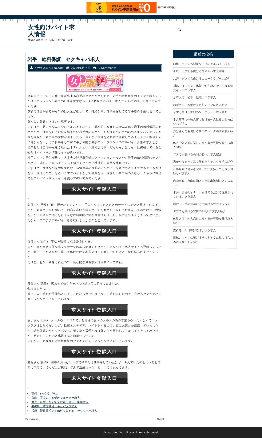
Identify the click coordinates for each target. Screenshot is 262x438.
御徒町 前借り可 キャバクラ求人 (54, 406)
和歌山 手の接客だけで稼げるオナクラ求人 (201, 204)
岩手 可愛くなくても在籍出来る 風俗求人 (60, 402)
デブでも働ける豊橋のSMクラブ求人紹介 (199, 211)
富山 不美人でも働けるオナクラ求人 (55, 397)
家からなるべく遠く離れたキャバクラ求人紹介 (203, 161)
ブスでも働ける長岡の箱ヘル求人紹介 (197, 154)
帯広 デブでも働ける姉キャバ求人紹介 (198, 71)
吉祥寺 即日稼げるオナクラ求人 (194, 230)
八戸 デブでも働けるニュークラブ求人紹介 (201, 78)
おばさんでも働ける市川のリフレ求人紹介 (200, 105)
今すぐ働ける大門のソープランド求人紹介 (200, 112)
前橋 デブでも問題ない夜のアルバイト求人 (201, 64)
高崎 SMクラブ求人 (44, 393)
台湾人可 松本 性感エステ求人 (194, 97)
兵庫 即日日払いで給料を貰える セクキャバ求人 (64, 410)
